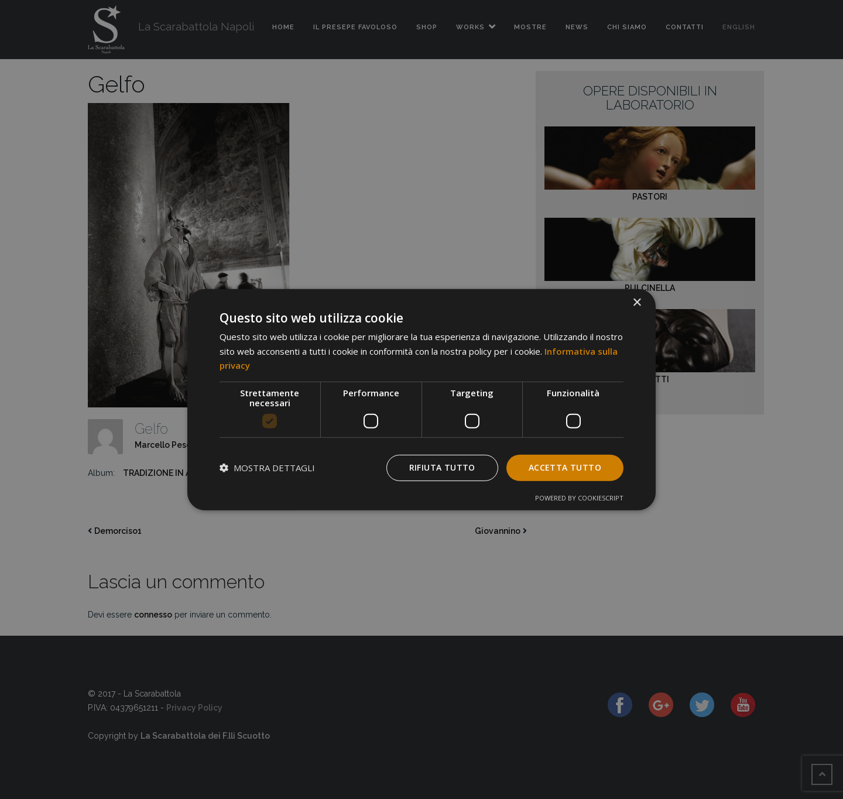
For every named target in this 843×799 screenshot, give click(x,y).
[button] (267, 467)
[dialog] (421, 399)
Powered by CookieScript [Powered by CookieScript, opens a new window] (579, 497)
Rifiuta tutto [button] (442, 467)
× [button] (636, 302)
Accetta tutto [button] (565, 467)
